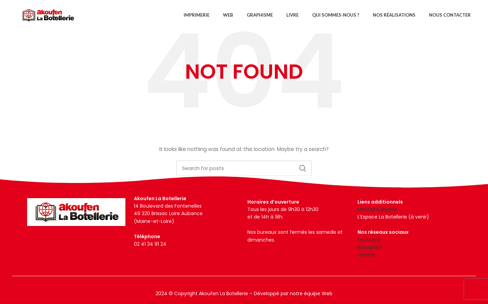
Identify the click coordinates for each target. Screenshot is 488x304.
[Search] (244, 168)
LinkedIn (367, 254)
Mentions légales (377, 209)
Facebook (369, 239)
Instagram (370, 247)
